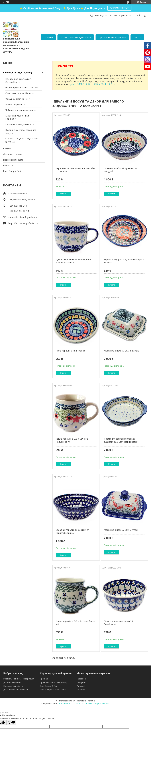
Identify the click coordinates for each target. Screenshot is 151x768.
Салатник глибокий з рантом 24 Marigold (120, 170)
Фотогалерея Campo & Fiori (53, 689)
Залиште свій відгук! (13, 686)
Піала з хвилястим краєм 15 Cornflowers (118, 623)
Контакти (8, 165)
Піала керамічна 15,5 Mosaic (70, 350)
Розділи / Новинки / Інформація (18, 678)
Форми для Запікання (16, 98)
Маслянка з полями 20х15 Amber (121, 529)
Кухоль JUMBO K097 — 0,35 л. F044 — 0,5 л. (92, 84)
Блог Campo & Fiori (48, 686)
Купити (63, 194)
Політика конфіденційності (97, 703)
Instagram (81, 682)
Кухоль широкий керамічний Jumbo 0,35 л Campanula (74, 261)
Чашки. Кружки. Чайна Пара (19, 87)
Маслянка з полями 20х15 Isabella (121, 350)
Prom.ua (91, 700)
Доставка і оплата (12, 154)
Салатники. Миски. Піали (18, 93)
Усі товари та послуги (63, 657)
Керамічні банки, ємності (18, 124)
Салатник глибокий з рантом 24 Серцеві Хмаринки (72, 531)
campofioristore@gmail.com (22, 217)
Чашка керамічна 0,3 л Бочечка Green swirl (75, 623)
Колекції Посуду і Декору (75, 37)
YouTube (81, 689)
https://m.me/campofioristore (23, 223)
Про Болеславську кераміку (53, 682)
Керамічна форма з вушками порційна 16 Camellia (75, 170)
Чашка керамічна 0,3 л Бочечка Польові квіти (72, 440)
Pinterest (81, 686)
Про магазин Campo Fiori (112, 37)
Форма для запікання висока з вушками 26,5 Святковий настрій (121, 440)
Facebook (81, 678)
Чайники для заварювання (19, 110)
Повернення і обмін (13, 159)
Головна (48, 37)
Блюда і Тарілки (13, 104)
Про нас (44, 678)
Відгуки (7, 148)
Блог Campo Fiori (12, 171)
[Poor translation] (11, 722)
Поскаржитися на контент (71, 703)
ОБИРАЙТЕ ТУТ (119, 8)
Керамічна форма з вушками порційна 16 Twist (124, 261)
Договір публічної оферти (16, 689)
